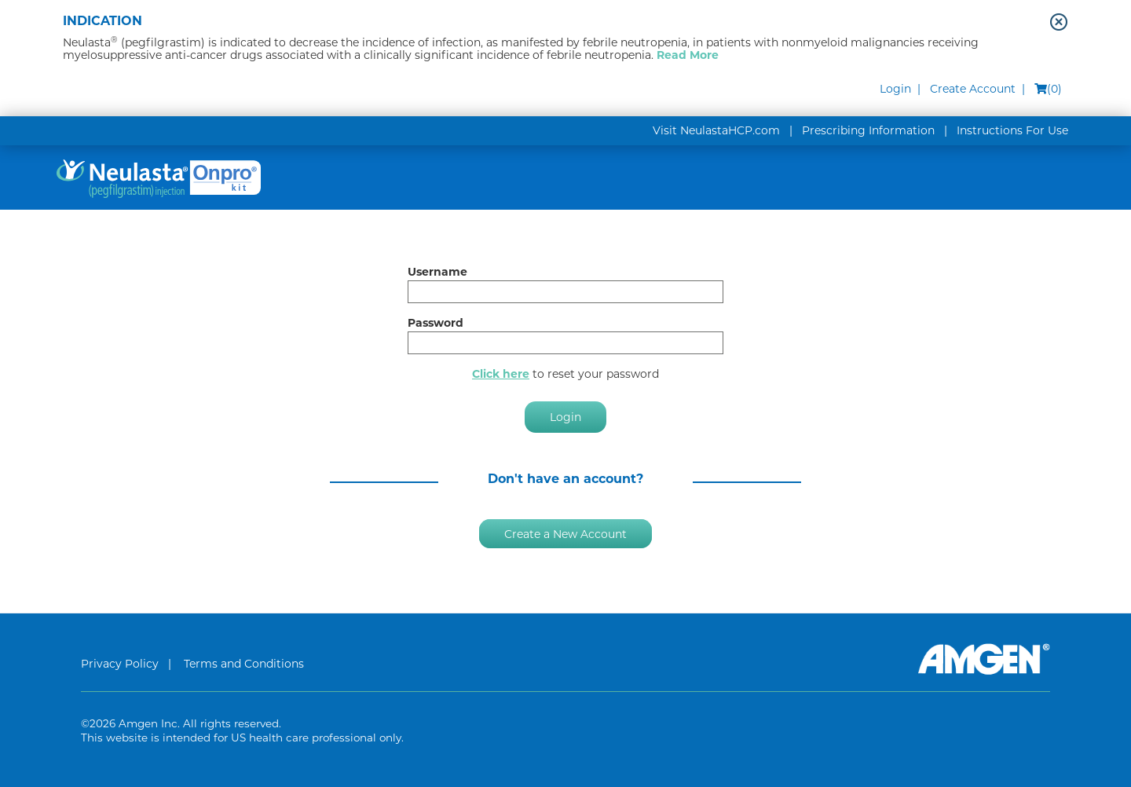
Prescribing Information (868, 130)
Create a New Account (565, 533)
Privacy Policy (120, 664)
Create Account (973, 89)
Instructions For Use (1012, 130)
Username (437, 272)
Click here (500, 374)
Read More (688, 55)
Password (435, 323)
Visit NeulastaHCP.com (716, 130)
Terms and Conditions (244, 664)
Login (895, 89)
